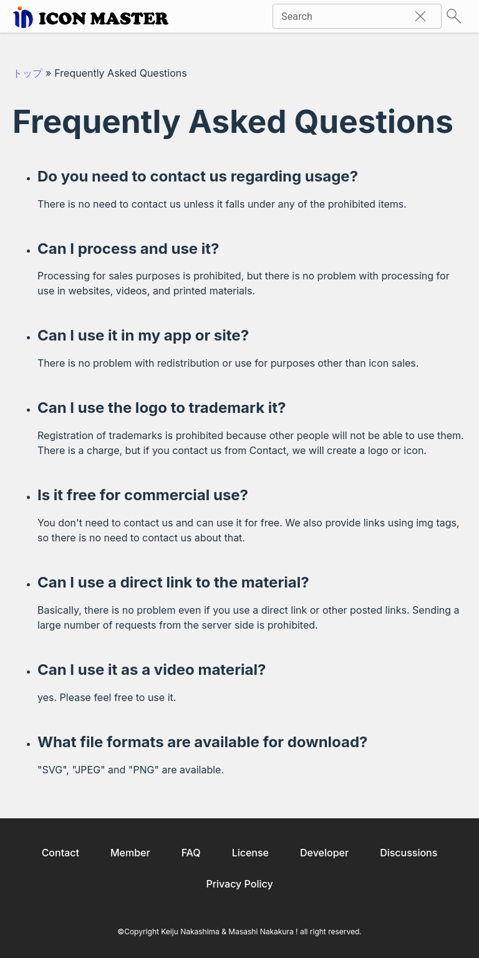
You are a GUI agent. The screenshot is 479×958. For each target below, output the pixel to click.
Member (130, 852)
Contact (60, 852)
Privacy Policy (239, 884)
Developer (324, 852)
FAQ (191, 852)
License (250, 852)
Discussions (408, 852)
